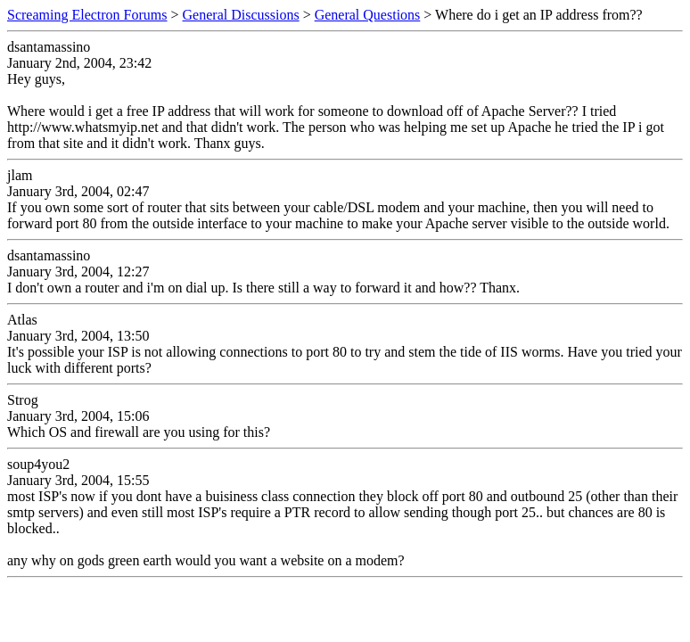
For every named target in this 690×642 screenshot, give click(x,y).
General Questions (368, 14)
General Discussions (241, 14)
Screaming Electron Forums (87, 14)
